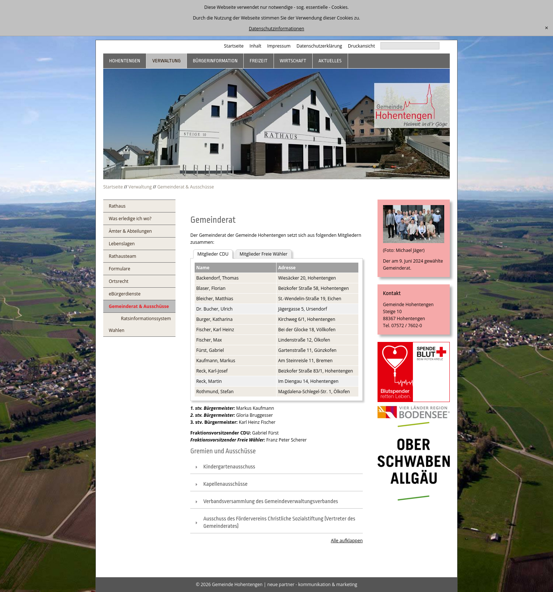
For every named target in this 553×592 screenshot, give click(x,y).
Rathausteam (122, 256)
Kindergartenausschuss (229, 467)
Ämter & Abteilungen (130, 231)
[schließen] (546, 28)
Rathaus (117, 206)
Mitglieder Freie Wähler (264, 254)
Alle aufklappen (346, 540)
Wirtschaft (293, 60)
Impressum (279, 46)
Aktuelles (330, 60)
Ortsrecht (118, 281)
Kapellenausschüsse (225, 484)
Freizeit (258, 60)
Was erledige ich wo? (130, 218)
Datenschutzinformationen (276, 28)
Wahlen (116, 330)
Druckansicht (361, 46)
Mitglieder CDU (213, 254)
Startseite (234, 46)
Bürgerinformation (215, 60)
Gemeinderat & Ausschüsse (185, 187)
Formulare (119, 269)
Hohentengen (124, 60)
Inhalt (255, 46)
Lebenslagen (122, 243)
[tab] (276, 467)
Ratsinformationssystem (146, 318)
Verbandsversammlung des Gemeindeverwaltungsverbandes (270, 501)
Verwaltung (166, 60)
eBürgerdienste (124, 294)
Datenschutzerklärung (319, 46)
